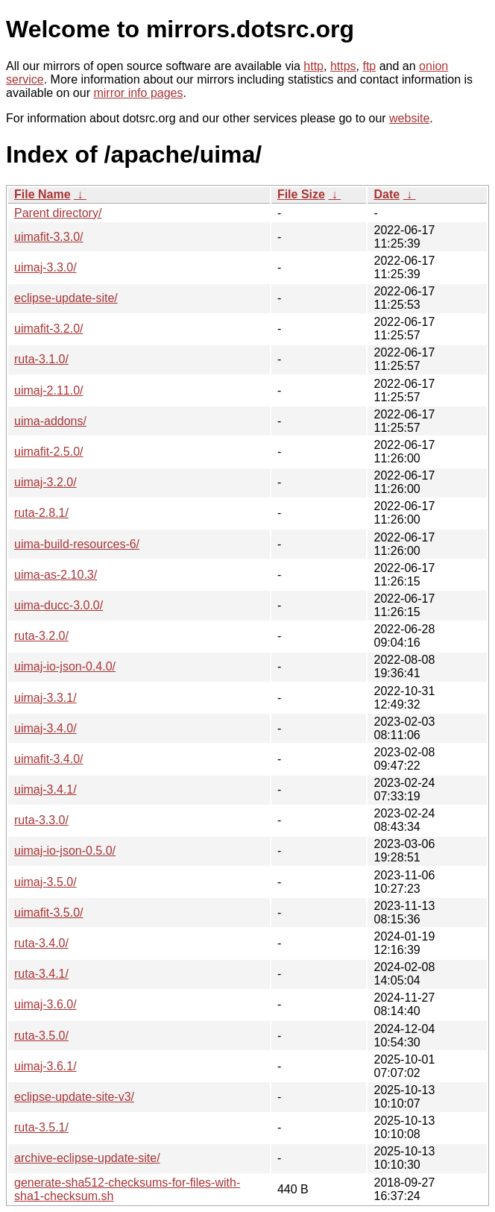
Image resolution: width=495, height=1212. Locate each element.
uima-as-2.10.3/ (55, 574)
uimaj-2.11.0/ (48, 390)
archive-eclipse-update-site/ (87, 1158)
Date (386, 194)
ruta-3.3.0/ (41, 820)
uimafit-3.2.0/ (48, 328)
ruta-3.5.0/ (41, 1035)
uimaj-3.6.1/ (45, 1066)
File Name (42, 194)
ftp (369, 66)
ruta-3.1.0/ (41, 359)
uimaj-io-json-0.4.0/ (65, 666)
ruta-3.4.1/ (41, 973)
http (313, 66)
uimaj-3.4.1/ (45, 789)
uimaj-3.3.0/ (45, 267)
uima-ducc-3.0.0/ (58, 605)
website (409, 118)
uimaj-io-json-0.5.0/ (65, 850)
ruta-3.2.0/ (41, 635)
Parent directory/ (57, 213)
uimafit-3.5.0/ (48, 912)
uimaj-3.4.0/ (45, 728)
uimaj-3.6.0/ (45, 1004)
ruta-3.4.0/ (41, 943)
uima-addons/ (50, 421)
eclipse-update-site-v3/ (74, 1096)
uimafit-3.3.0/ (48, 236)
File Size (301, 194)
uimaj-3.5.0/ (45, 882)
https (343, 66)
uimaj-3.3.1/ (45, 697)
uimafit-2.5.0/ (48, 451)
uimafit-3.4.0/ (48, 759)
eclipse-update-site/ (66, 298)
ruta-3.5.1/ (41, 1127)
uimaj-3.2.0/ (45, 482)
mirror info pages (138, 93)
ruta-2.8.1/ (41, 512)
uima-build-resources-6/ (76, 544)
